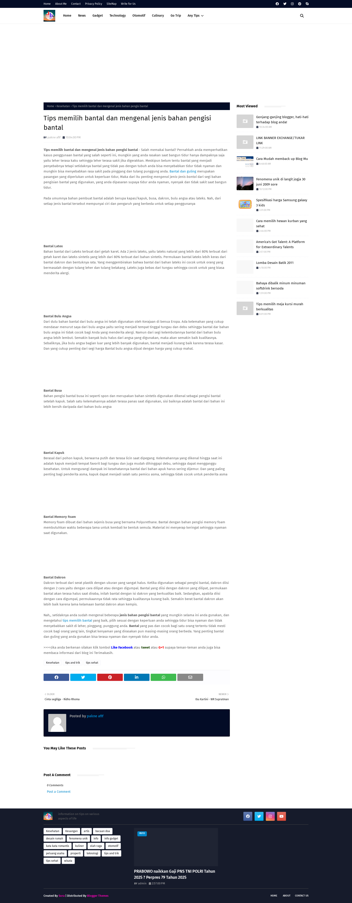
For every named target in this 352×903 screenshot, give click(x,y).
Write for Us (128, 3)
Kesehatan (63, 106)
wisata (68, 860)
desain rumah (54, 838)
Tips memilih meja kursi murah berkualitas (279, 306)
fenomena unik (78, 838)
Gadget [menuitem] (97, 16)
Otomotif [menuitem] (138, 16)
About (286, 895)
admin (142, 883)
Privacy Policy (93, 3)
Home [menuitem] (67, 16)
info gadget (111, 838)
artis (86, 831)
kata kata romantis (57, 846)
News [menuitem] (82, 16)
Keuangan (71, 831)
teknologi (92, 853)
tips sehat (92, 662)
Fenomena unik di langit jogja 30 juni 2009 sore (280, 181)
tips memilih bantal (77, 620)
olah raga (96, 846)
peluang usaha (55, 853)
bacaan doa (102, 831)
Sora (62, 895)
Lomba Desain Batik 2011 (275, 263)
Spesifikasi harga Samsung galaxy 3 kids (281, 202)
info (96, 838)
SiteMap (112, 3)
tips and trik (72, 662)
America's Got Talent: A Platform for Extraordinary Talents (280, 244)
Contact (76, 3)
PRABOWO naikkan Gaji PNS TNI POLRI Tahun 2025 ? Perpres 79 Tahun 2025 (174, 874)
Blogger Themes (97, 895)
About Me (61, 3)
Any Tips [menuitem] (194, 16)
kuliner (79, 846)
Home (47, 3)
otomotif (113, 846)
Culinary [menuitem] (158, 16)
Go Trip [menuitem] (176, 16)
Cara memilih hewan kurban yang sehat (281, 223)
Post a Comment (58, 792)
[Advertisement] (176, 62)
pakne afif (53, 137)
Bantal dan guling (182, 171)
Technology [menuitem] (118, 16)
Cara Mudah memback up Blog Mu (282, 159)
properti (75, 853)
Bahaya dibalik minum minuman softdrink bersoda (281, 285)
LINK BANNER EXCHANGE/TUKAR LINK (280, 140)
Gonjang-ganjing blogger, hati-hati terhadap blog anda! (282, 119)
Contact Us (301, 895)
